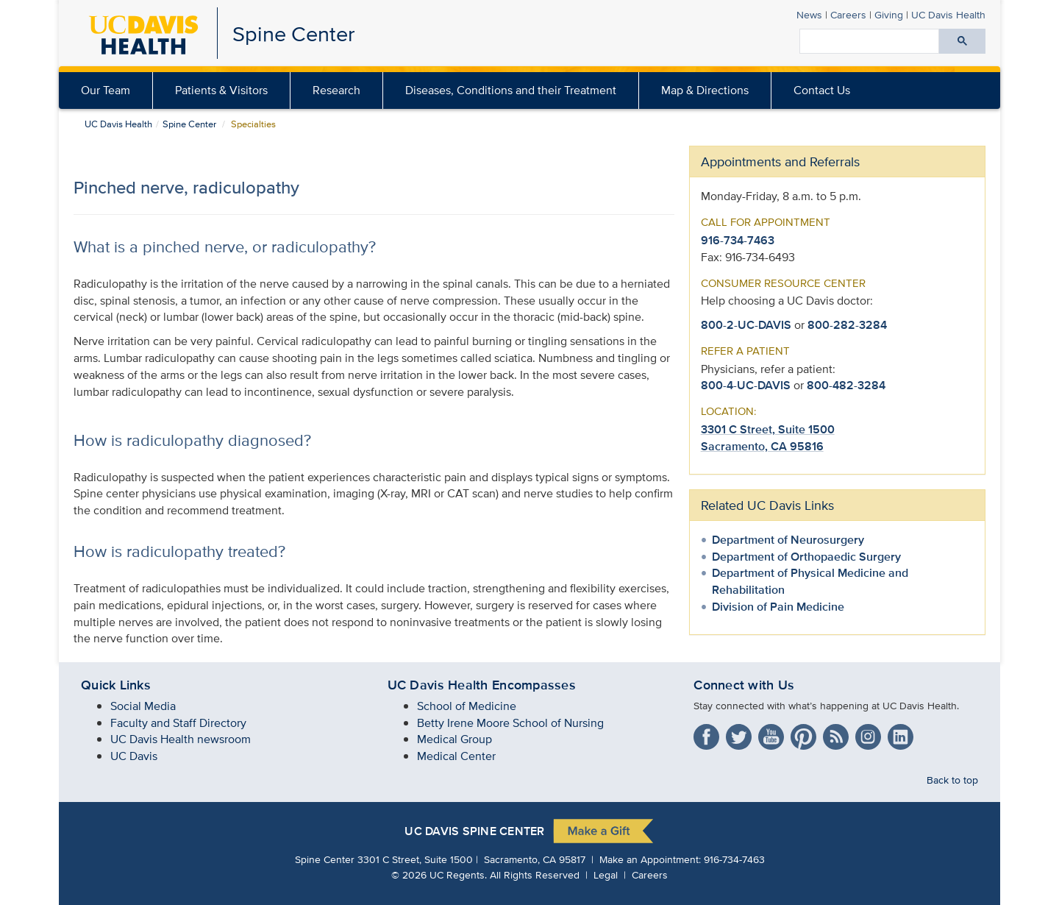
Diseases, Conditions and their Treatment (510, 90)
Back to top (952, 779)
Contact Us (822, 90)
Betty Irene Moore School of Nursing (510, 722)
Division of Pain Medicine (778, 606)
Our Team (105, 90)
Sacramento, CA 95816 (762, 446)
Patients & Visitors (221, 90)
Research (336, 90)
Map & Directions (705, 90)
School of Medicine (466, 706)
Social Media (143, 706)
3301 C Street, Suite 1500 (768, 429)
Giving (888, 14)
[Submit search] (962, 41)
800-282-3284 (847, 324)
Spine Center (293, 33)
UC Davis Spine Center (474, 831)
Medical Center (456, 756)
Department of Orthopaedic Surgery (806, 556)
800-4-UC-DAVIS (746, 385)
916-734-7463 (737, 240)
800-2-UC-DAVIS (746, 324)
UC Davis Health (118, 124)
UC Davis (133, 756)
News (809, 14)
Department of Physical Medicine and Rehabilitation (810, 581)
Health (948, 14)
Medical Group (454, 739)
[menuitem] (221, 90)
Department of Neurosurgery (788, 539)
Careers (848, 14)
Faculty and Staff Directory (178, 722)
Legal (605, 874)
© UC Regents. (439, 874)
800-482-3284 (846, 385)
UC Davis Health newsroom (180, 739)
